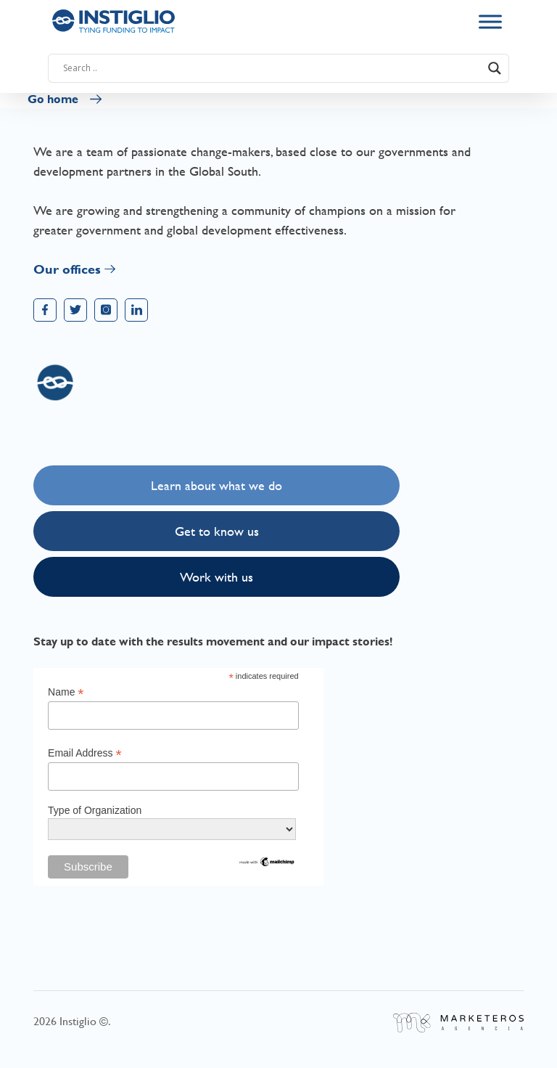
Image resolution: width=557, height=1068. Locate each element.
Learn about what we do (216, 485)
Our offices (67, 269)
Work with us (216, 576)
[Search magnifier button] (494, 68)
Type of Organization (94, 810)
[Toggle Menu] (490, 21)
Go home (53, 99)
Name (65, 692)
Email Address (85, 753)
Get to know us (217, 531)
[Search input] (272, 68)
